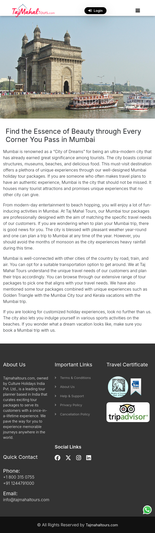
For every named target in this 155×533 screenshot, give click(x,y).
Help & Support (69, 396)
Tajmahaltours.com (102, 525)
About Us (65, 387)
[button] (138, 10)
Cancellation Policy (72, 414)
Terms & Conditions (73, 378)
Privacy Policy (68, 405)
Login (95, 10)
